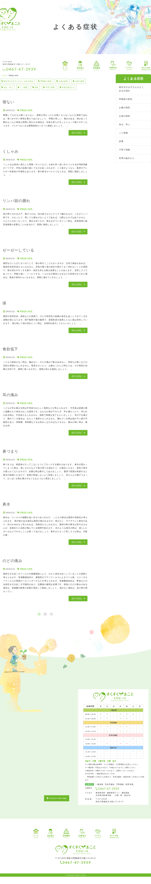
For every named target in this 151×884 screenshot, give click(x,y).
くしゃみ (10, 159)
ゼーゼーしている (18, 257)
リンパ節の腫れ (16, 208)
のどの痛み (12, 568)
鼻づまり (10, 459)
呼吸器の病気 (50, 81)
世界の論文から (10, 94)
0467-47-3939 (21, 69)
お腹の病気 (69, 81)
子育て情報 (71, 88)
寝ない (8, 109)
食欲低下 (10, 356)
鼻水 (6, 511)
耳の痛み (10, 402)
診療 (56, 88)
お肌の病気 (7, 88)
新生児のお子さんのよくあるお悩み (19, 81)
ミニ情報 (42, 88)
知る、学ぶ (25, 88)
